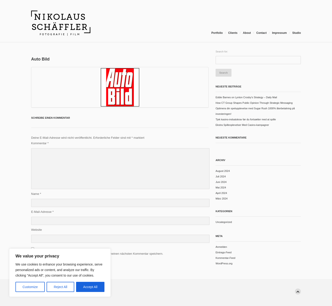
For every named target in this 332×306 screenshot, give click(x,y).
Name (36, 194)
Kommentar (40, 143)
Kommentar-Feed (225, 258)
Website (36, 229)
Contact (261, 33)
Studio (296, 33)
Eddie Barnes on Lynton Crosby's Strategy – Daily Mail (246, 97)
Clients (232, 33)
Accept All (90, 287)
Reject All (60, 287)
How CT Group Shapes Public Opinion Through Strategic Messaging (254, 102)
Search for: (222, 51)
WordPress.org (224, 263)
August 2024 (223, 171)
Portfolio (217, 33)
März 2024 (222, 198)
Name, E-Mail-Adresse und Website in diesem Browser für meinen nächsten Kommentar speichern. (97, 253)
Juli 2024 (221, 176)
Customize (30, 287)
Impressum (279, 33)
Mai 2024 (221, 187)
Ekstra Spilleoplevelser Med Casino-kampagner (242, 125)
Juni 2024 (221, 182)
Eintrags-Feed (223, 252)
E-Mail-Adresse (42, 212)
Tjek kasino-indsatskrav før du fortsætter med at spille (246, 119)
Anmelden (221, 246)
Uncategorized (224, 222)
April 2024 (221, 193)
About (247, 33)
